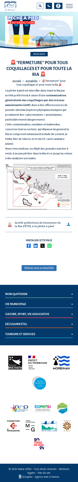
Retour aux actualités (39, 268)
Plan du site (44, 472)
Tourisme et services (20, 334)
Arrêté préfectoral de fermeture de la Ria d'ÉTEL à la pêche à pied (38, 224)
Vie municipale (15, 304)
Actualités (32, 80)
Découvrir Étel (16, 324)
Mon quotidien (16, 294)
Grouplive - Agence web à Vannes (40, 476)
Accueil (16, 80)
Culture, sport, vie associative (27, 314)
